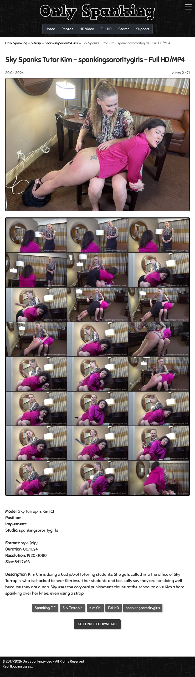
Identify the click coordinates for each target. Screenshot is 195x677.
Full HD (113, 608)
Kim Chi (95, 608)
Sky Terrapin (73, 608)
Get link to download (97, 624)
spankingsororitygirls (143, 608)
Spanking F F (45, 608)
